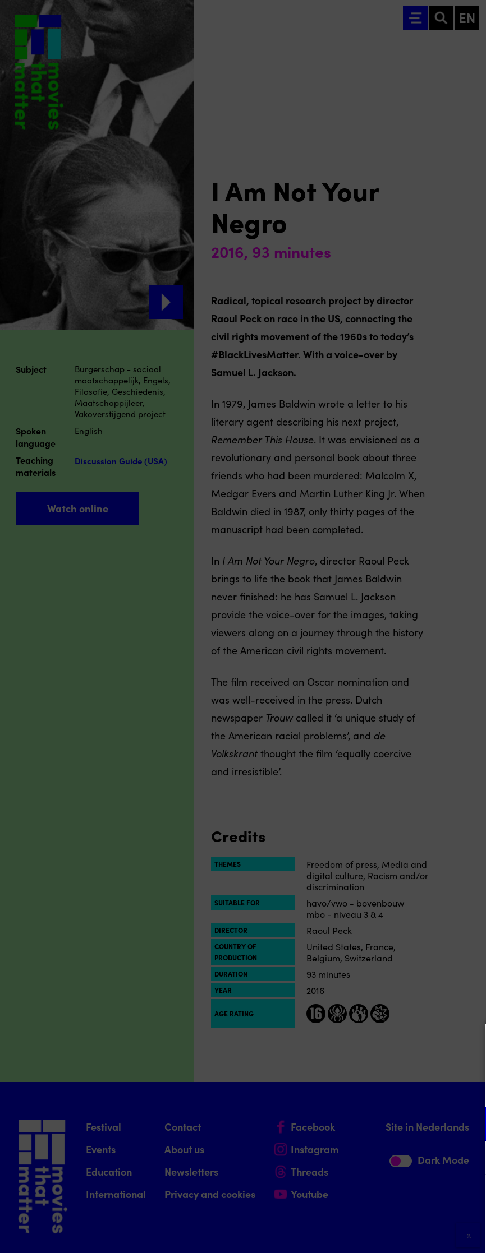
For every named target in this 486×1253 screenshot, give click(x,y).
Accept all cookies (390, 1199)
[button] (379, 1123)
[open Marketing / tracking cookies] (468, 1159)
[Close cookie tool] (468, 1044)
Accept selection (390, 1232)
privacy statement (345, 1087)
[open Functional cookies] (468, 1125)
